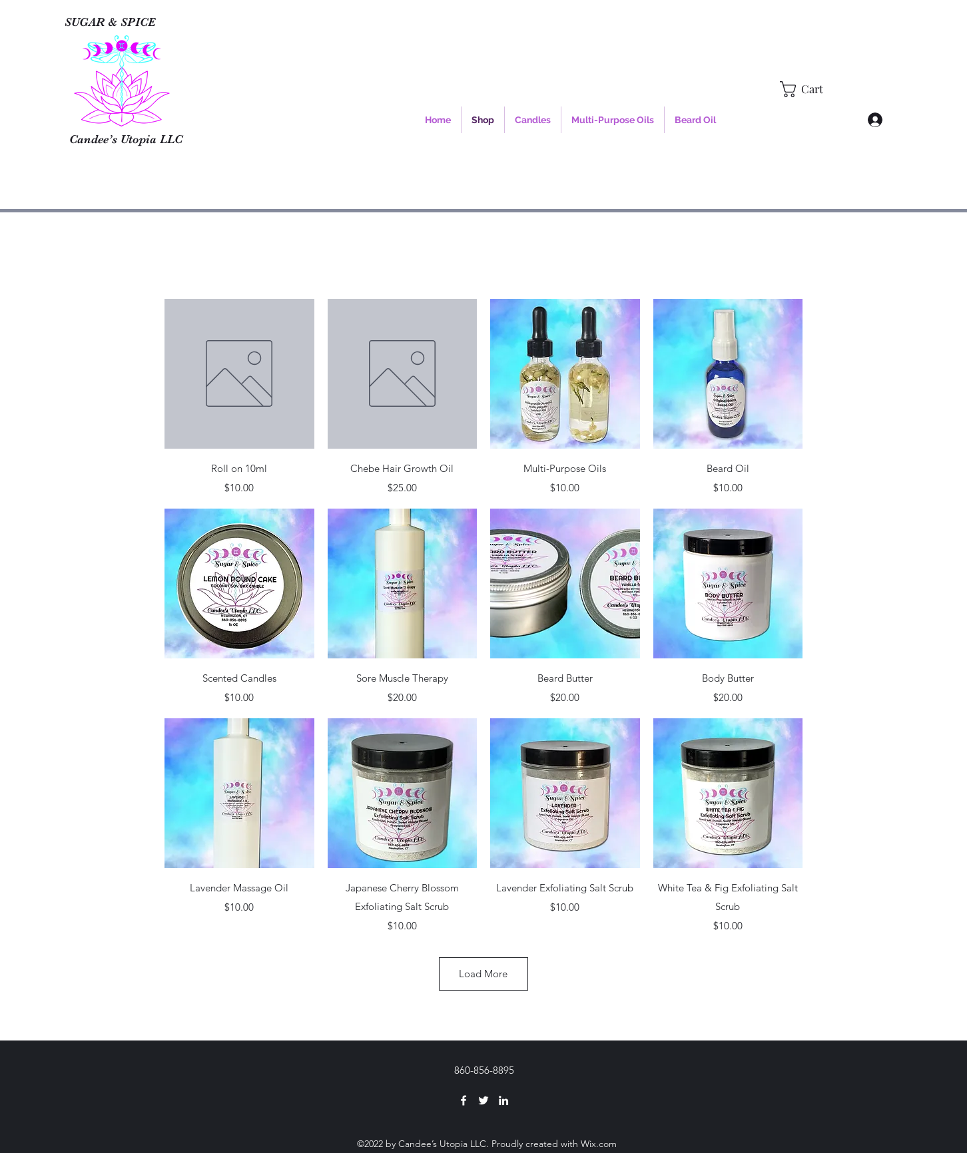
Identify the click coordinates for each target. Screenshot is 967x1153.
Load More (483, 973)
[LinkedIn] (503, 1100)
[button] (810, 89)
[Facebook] (463, 1100)
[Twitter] (483, 1100)
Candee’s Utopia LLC (125, 139)
